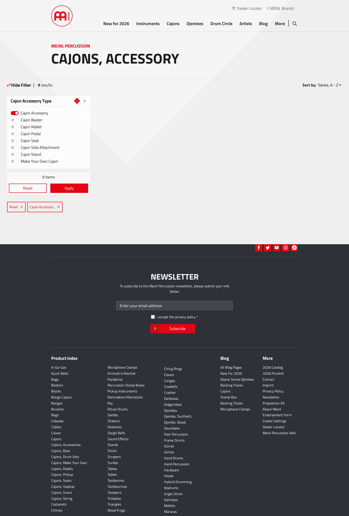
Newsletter (271, 383)
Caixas (56, 419)
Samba (113, 401)
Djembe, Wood (175, 408)
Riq (110, 389)
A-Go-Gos (58, 353)
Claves (169, 360)
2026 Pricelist (273, 359)
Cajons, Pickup (62, 460)
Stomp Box (228, 383)
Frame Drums (174, 426)
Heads (168, 461)
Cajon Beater (31, 120)
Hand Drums (173, 444)
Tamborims (116, 466)
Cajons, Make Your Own (69, 448)
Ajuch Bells (59, 359)
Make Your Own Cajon (39, 161)
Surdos (113, 448)
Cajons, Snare (61, 478)
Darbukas (171, 384)
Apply (67, 188)
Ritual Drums (118, 395)
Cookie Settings (274, 407)
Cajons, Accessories (66, 430)
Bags (55, 365)
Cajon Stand (31, 154)
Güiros (169, 438)
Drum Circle (221, 23)
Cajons (172, 23)
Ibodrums (171, 473)
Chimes (56, 496)
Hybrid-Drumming (178, 467)
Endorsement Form (277, 401)
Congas (169, 366)
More (280, 23)
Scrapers (114, 442)
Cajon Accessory (34, 113)
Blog (263, 23)
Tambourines (117, 472)
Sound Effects (118, 425)
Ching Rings (173, 354)
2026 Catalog (273, 353)
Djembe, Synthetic (178, 402)
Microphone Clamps (122, 353)
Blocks (56, 377)
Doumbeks (172, 414)
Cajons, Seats (61, 466)
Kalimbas (171, 485)
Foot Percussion (176, 420)
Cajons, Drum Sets (65, 442)
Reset (27, 188)
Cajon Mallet (31, 127)
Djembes (194, 23)
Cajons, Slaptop (62, 472)
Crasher (170, 378)
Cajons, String (61, 484)
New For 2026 (231, 359)
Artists (245, 23)
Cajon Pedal (31, 134)
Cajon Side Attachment (40, 147)
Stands (113, 430)
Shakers (114, 407)
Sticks (112, 436)
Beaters (57, 371)
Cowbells (170, 372)
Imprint (268, 371)
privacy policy (185, 303)
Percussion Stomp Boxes (126, 371)
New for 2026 (116, 23)
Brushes (57, 395)
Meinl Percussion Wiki (279, 419)
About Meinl (272, 395)
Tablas (112, 454)
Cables (56, 413)
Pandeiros (115, 365)
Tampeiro (114, 478)
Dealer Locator (249, 8)
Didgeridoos (173, 390)
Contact (268, 365)
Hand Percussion (176, 450)
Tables (112, 460)
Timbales (114, 484)
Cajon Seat (30, 141)
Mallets (169, 491)
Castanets (58, 490)
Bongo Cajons (61, 383)
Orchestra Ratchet (122, 359)
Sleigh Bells (116, 419)
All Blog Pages (231, 353)
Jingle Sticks (173, 479)
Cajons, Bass (60, 436)
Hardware (171, 456)
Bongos (56, 389)
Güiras (169, 432)
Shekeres (115, 413)
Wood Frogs (116, 496)
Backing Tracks (231, 371)
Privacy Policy (273, 377)
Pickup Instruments (122, 377)
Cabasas (57, 407)
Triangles (114, 490)
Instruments (147, 23)
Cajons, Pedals (62, 454)
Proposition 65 (274, 389)
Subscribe (173, 314)
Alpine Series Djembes (237, 365)
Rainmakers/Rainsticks (125, 383)
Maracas (170, 497)
